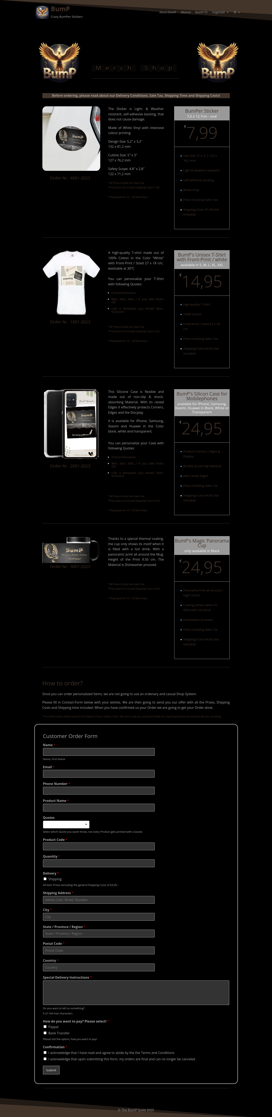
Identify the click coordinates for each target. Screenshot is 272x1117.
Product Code (55, 840)
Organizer (218, 12)
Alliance (186, 12)
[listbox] (66, 824)
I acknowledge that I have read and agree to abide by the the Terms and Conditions (111, 1052)
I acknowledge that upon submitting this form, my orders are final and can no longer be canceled (121, 1059)
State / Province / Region (64, 927)
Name (49, 745)
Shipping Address (58, 893)
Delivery (51, 873)
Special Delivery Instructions (67, 977)
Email (49, 767)
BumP (60, 8)
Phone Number (56, 784)
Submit (51, 1070)
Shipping (55, 879)
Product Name (56, 801)
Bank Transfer (59, 1033)
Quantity (51, 856)
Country (51, 960)
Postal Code (54, 943)
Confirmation (55, 1047)
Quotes (49, 818)
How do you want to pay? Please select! (76, 1021)
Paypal (53, 1027)
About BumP (168, 12)
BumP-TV (201, 12)
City (47, 910)
